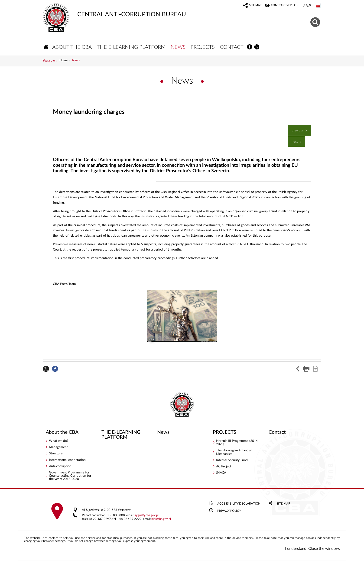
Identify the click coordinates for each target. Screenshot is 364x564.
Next (293, 140)
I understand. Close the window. (312, 549)
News (76, 61)
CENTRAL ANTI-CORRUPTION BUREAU (114, 10)
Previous (296, 129)
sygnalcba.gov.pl (147, 515)
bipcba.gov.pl (161, 519)
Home (63, 61)
